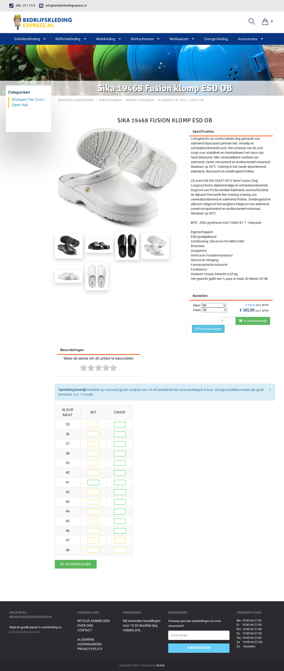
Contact (84, 630)
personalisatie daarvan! (24, 632)
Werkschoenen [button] (145, 39)
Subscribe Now (198, 648)
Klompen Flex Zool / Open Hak (181, 100)
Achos (160, 665)
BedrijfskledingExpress (76, 100)
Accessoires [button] (250, 39)
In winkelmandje (253, 321)
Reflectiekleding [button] (70, 39)
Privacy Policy (89, 649)
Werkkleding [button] (108, 39)
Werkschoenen (110, 100)
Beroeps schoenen (140, 100)
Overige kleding (216, 39)
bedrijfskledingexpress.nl (30, 617)
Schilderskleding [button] (29, 39)
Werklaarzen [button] (181, 39)
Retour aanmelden (93, 621)
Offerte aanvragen (208, 329)
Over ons (85, 625)
